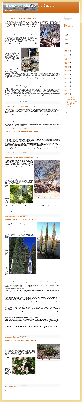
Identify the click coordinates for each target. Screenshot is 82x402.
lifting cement (9, 216)
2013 (65, 47)
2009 (65, 114)
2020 (65, 38)
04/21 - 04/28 (67, 81)
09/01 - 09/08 (67, 62)
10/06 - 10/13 (67, 59)
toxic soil (22, 337)
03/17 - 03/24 (67, 86)
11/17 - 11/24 (67, 54)
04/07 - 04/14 (67, 82)
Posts (65, 17)
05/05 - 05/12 (67, 78)
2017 (65, 42)
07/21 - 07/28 (67, 67)
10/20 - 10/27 (67, 58)
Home (32, 389)
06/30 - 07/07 (67, 69)
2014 (65, 46)
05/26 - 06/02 (67, 74)
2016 (65, 43)
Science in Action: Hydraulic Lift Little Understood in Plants (21, 18)
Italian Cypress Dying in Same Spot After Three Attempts (20, 219)
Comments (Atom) (11, 390)
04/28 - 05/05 (67, 79)
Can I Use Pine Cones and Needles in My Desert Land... (71, 102)
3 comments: (17, 101)
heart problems (9, 386)
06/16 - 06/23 (67, 70)
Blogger (53, 396)
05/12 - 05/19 (67, 77)
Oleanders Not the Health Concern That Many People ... (70, 108)
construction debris (10, 337)
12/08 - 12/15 (67, 51)
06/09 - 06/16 (67, 71)
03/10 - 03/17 (67, 87)
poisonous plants (14, 386)
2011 (65, 112)
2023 (65, 34)
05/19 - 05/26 (67, 75)
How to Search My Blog (68, 27)
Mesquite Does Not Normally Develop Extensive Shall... (71, 104)
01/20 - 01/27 (67, 94)
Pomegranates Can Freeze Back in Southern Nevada (20, 106)
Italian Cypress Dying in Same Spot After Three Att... (70, 106)
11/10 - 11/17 (67, 55)
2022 (65, 35)
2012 (65, 110)
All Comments (66, 19)
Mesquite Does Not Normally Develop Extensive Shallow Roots (22, 157)
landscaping (14, 337)
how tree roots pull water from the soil (12, 103)
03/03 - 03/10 (67, 89)
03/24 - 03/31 (67, 85)
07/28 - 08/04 (67, 66)
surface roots (23, 216)
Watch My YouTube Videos (68, 30)
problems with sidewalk (14, 216)
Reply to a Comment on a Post (69, 26)
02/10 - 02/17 (67, 90)
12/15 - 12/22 (67, 50)
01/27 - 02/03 (67, 93)
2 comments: (17, 336)
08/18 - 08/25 (67, 63)
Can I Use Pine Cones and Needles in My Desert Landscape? (22, 131)
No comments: (17, 128)
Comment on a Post (67, 25)
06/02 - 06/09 (67, 73)
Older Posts (58, 389)
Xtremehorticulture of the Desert (29, 5)
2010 (65, 113)
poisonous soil (18, 337)
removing (19, 216)
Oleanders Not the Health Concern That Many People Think (21, 340)
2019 (65, 39)
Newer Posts (7, 389)
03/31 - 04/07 (67, 83)
